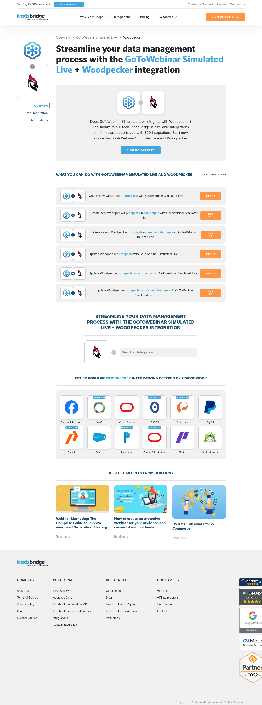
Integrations (122, 17)
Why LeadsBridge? (92, 17)
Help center (164, 604)
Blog (109, 597)
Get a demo (113, 591)
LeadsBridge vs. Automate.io (124, 611)
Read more (63, 536)
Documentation (37, 113)
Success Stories (27, 618)
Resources (166, 17)
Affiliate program (167, 597)
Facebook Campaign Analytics (72, 611)
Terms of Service (27, 597)
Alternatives (39, 120)
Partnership (113, 618)
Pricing (144, 17)
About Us (23, 591)
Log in (221, 4)
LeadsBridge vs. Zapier (120, 604)
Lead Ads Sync (62, 591)
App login (163, 591)
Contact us (164, 611)
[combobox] (158, 352)
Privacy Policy (25, 604)
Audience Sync (62, 597)
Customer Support (200, 4)
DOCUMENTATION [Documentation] (214, 175)
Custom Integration (65, 625)
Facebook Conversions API (70, 604)
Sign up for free (141, 150)
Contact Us (237, 4)
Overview (41, 105)
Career (21, 611)
